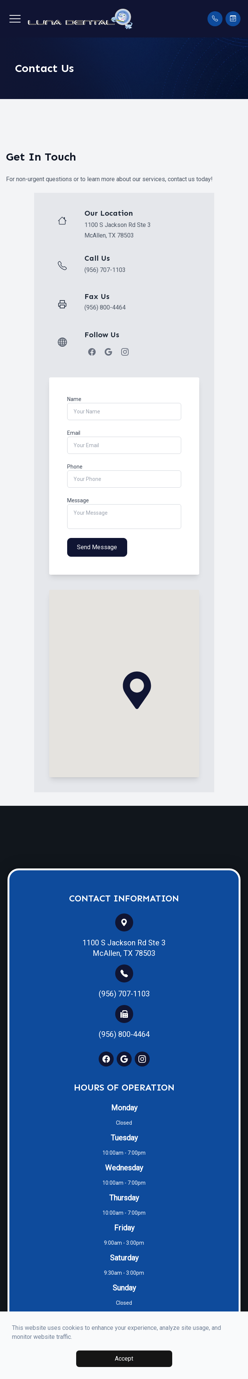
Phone (75, 467)
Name (74, 399)
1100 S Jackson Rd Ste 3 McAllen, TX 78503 (124, 948)
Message (78, 500)
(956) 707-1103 (105, 269)
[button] (15, 18)
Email (73, 433)
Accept (124, 1358)
